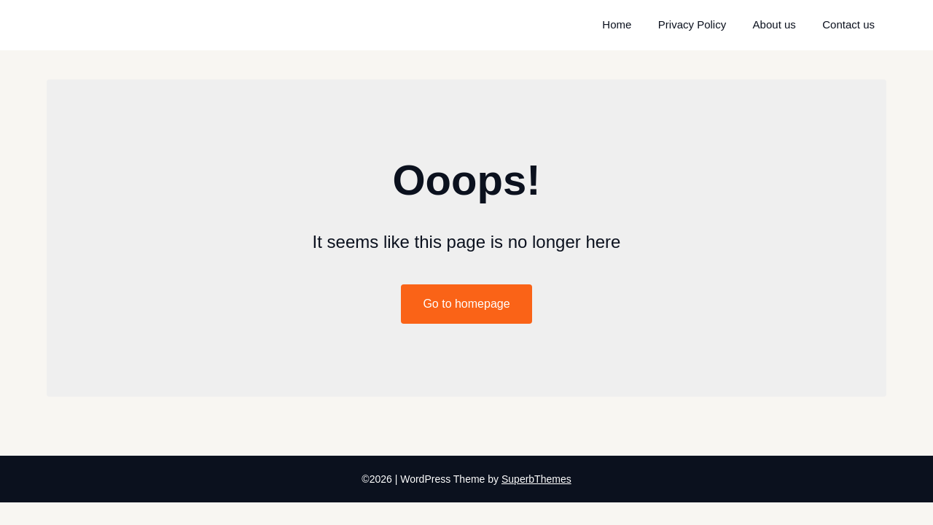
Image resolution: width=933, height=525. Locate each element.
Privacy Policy (692, 24)
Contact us (848, 24)
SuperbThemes (536, 479)
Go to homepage (466, 304)
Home (616, 24)
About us (774, 24)
